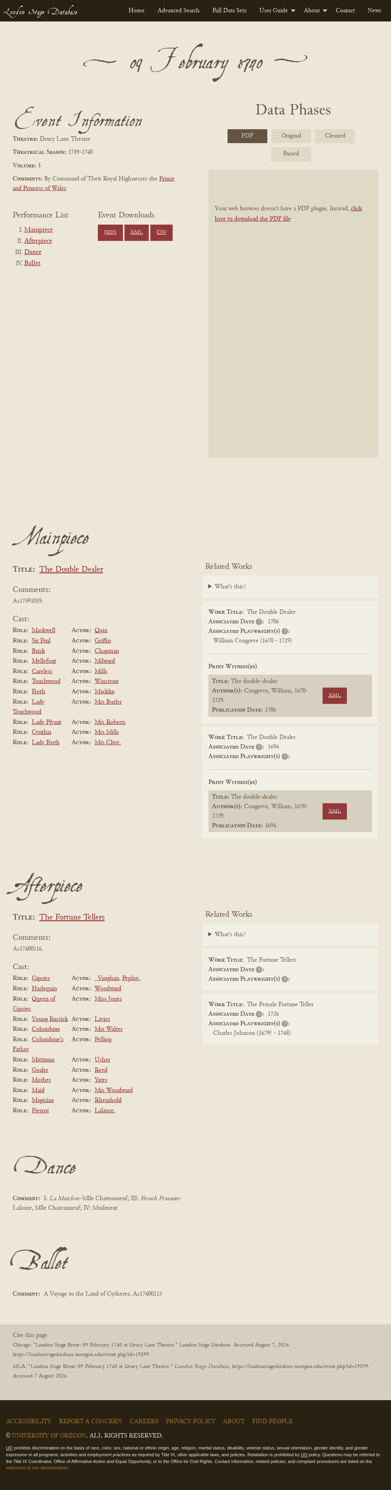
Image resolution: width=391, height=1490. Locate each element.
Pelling (103, 1039)
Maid (38, 1090)
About (312, 11)
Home (136, 11)
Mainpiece (38, 230)
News (374, 11)
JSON (110, 232)
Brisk (38, 651)
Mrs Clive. (108, 742)
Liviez (102, 1019)
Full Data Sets (229, 11)
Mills (101, 671)
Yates (101, 1080)
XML (136, 232)
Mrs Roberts (110, 722)
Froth (38, 692)
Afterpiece (38, 241)
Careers (144, 1421)
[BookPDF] (293, 313)
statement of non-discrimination (37, 1467)
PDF (247, 136)
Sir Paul (41, 641)
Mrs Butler (108, 702)
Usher (102, 1060)
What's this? (230, 587)
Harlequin (44, 989)
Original (291, 136)
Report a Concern (90, 1421)
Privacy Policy (191, 1421)
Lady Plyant (46, 722)
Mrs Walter (109, 1029)
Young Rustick (50, 1019)
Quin (101, 630)
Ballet (32, 263)
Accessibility (28, 1421)
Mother (41, 1080)
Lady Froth (46, 742)
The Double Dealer (71, 570)
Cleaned (335, 136)
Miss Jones (108, 999)
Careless (42, 671)
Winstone (107, 681)
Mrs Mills (107, 732)
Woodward (108, 989)
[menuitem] (136, 10)
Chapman (107, 651)
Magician (43, 1100)
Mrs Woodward (114, 1090)
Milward (105, 661)
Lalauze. (105, 1111)
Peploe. (131, 978)
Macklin (105, 692)
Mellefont (44, 661)
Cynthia (41, 732)
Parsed (291, 154)
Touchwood (46, 681)
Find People (272, 1421)
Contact (345, 11)
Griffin (103, 641)
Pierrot (40, 1111)
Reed (101, 1070)
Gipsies (41, 978)
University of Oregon (49, 1436)
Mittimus (43, 1060)
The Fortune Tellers (72, 918)
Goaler (40, 1070)
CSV (162, 232)
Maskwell (43, 630)
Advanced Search (179, 11)
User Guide (273, 11)
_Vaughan (107, 978)
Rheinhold (108, 1100)
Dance (32, 252)
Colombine (46, 1029)
